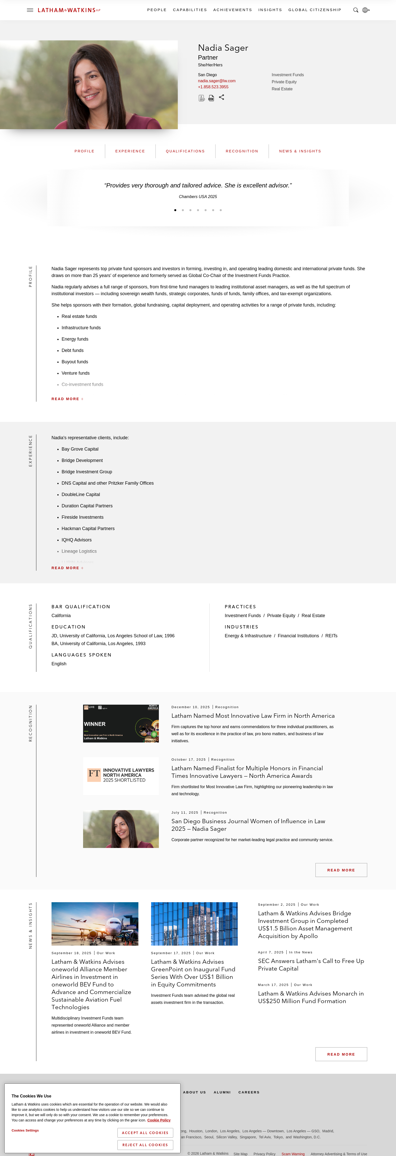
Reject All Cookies (145, 1145)
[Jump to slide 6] (213, 210)
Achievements (232, 10)
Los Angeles (229, 1131)
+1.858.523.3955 (213, 87)
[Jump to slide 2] (183, 210)
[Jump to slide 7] (221, 210)
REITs (331, 635)
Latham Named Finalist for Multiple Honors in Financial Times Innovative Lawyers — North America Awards (247, 771)
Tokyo (278, 1137)
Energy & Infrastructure (248, 635)
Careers (254, 1092)
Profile (85, 151)
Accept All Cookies (145, 1133)
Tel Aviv (264, 1137)
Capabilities (190, 10)
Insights (270, 10)
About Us (198, 1092)
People (156, 10)
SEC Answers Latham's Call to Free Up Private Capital (311, 964)
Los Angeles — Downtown (263, 1131)
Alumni (227, 1092)
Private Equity (284, 82)
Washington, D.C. (307, 1137)
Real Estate (282, 89)
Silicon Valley (226, 1137)
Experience (130, 151)
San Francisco (190, 1137)
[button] (209, 388)
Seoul (208, 1137)
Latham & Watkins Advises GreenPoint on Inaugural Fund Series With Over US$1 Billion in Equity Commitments (193, 973)
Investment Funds (288, 75)
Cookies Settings (25, 1130)
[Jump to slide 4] (198, 210)
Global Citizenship (314, 10)
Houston (195, 1131)
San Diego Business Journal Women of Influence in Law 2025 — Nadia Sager (248, 824)
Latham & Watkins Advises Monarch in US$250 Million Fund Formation (311, 997)
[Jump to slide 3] (190, 210)
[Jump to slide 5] (205, 210)
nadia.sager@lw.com (217, 81)
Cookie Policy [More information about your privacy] (159, 1120)
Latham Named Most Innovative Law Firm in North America (253, 715)
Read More (341, 870)
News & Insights (300, 151)
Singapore (248, 1137)
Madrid (327, 1131)
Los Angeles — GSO (303, 1131)
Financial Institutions (298, 635)
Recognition (242, 151)
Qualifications (185, 151)
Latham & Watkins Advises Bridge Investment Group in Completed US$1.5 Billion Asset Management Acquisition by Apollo (305, 925)
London (211, 1131)
